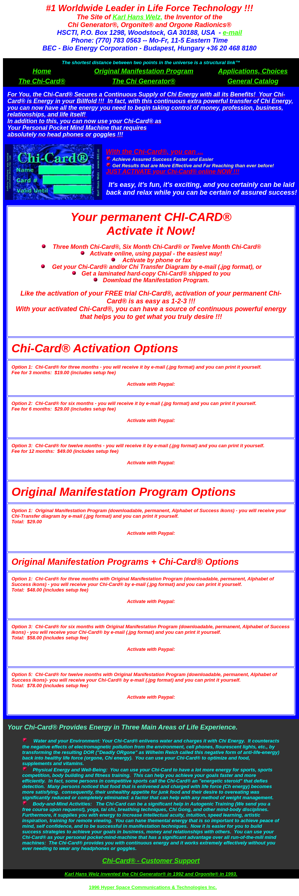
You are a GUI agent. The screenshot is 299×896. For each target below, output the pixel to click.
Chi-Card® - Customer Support (150, 860)
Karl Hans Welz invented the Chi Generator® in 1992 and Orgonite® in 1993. (151, 874)
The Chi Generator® (143, 81)
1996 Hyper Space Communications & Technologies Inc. (153, 887)
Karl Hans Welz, (137, 17)
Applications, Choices (253, 71)
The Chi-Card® (42, 81)
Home (42, 71)
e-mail (232, 32)
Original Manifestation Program (143, 71)
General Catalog (252, 81)
